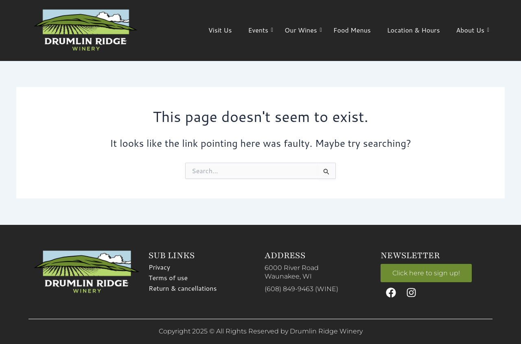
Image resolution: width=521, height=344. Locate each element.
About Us (472, 30)
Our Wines (303, 30)
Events (260, 30)
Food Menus (352, 30)
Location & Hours (413, 30)
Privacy (159, 266)
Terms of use (168, 277)
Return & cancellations (183, 287)
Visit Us (220, 30)
